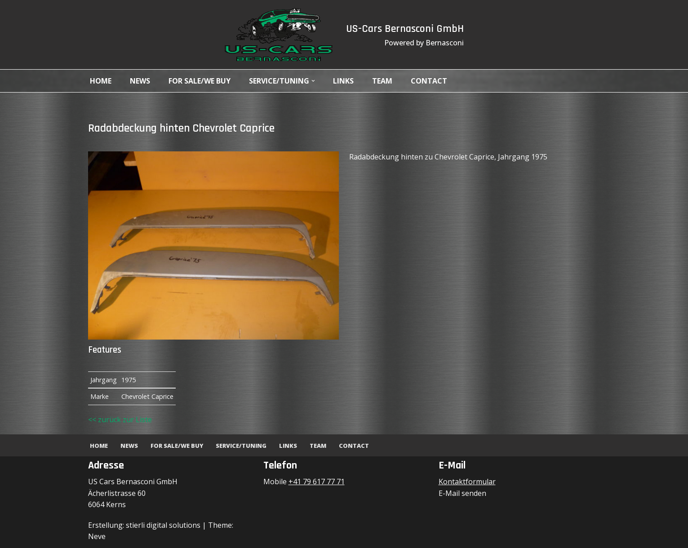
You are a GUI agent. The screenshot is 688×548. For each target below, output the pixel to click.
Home (100, 81)
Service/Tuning (241, 446)
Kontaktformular (467, 481)
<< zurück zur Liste (120, 419)
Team (383, 81)
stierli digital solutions (163, 525)
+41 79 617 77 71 (317, 481)
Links (343, 81)
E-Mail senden (462, 493)
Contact (429, 81)
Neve (97, 536)
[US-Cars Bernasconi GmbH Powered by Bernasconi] (279, 34)
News (140, 81)
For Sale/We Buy (200, 81)
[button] (313, 81)
